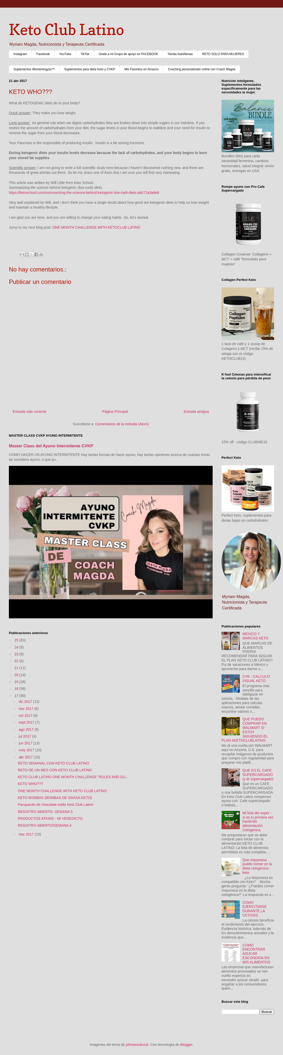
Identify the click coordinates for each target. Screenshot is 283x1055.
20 (16, 675)
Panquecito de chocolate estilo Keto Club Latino (55, 805)
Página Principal (115, 412)
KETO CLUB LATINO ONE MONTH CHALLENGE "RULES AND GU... (73, 777)
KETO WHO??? (30, 784)
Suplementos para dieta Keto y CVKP (89, 69)
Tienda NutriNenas (180, 54)
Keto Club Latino (66, 29)
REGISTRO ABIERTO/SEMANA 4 (44, 825)
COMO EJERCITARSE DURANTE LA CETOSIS (255, 908)
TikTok (85, 54)
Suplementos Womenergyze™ (34, 69)
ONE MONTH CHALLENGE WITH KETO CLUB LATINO (62, 791)
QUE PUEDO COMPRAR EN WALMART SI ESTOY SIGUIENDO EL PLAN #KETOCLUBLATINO (245, 729)
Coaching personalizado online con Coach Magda (201, 69)
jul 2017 (25, 736)
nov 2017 (26, 709)
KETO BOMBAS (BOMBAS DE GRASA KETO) (55, 798)
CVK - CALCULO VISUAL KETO (256, 678)
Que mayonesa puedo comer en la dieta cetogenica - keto (257, 866)
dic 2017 (26, 702)
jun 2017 (26, 743)
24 (16, 647)
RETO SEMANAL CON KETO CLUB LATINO (53, 763)
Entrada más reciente (29, 412)
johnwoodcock (137, 1045)
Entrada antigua (196, 412)
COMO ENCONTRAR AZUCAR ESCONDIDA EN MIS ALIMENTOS (256, 953)
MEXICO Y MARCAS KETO (256, 636)
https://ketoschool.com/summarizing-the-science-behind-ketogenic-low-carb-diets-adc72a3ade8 (84, 193)
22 (16, 661)
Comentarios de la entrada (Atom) (122, 424)
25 (16, 640)
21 (16, 668)
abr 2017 (26, 757)
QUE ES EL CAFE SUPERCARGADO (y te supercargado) (258, 774)
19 (16, 682)
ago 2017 (26, 729)
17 (16, 696)
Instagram (20, 54)
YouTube (65, 54)
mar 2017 (27, 834)
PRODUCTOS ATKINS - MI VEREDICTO (50, 818)
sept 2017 (27, 722)
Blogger (186, 1045)
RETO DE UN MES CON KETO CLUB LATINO (55, 770)
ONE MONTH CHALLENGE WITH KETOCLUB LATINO (96, 227)
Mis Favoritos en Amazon (141, 69)
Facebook (43, 54)
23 (16, 654)
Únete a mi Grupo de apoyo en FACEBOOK (128, 54)
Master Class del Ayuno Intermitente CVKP (51, 446)
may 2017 (27, 750)
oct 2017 (26, 715)
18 (16, 689)
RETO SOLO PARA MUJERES (223, 54)
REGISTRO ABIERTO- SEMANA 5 (45, 812)
